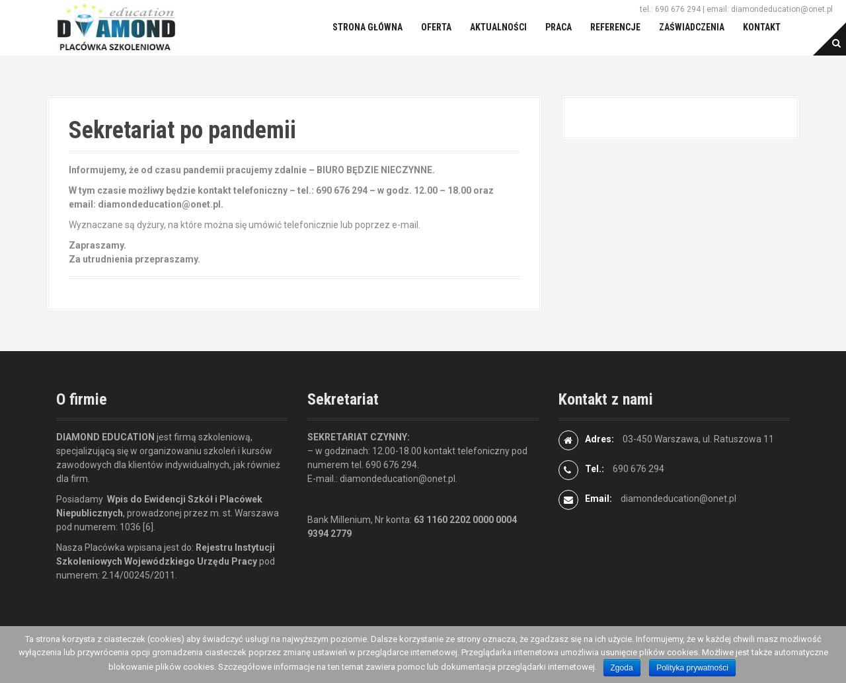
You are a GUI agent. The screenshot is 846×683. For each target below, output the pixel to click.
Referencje (615, 27)
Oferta (436, 27)
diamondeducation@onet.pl (678, 498)
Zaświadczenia (691, 27)
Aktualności (498, 27)
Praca (558, 27)
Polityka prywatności (692, 667)
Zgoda (622, 667)
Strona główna (367, 27)
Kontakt (762, 27)
